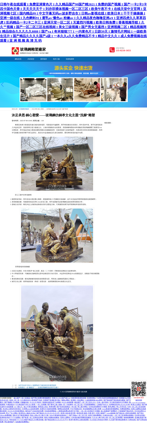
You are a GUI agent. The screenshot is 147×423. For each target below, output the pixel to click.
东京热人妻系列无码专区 (12, 409)
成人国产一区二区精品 (22, 398)
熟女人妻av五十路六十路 (39, 415)
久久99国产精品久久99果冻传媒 (32, 420)
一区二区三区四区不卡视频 (90, 411)
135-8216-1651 (123, 50)
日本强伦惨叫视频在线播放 (81, 417)
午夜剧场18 (10, 404)
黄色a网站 (112, 407)
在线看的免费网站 (22, 422)
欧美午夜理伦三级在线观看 (79, 420)
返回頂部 (138, 400)
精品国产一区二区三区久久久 (85, 402)
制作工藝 (56, 59)
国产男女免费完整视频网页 (41, 398)
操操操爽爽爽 (129, 417)
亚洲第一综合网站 (77, 400)
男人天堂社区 (121, 407)
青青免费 (52, 407)
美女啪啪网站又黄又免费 (92, 409)
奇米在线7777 (14, 420)
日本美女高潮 (140, 415)
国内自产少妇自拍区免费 (34, 411)
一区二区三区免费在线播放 (124, 415)
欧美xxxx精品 (136, 404)
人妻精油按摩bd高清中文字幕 (68, 411)
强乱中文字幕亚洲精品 (21, 415)
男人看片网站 (83, 407)
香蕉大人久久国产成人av (61, 398)
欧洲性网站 (91, 398)
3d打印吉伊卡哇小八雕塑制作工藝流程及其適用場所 (37, 385)
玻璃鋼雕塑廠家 (30, 49)
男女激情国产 (9, 422)
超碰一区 (61, 404)
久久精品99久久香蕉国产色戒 (31, 400)
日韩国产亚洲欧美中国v (52, 400)
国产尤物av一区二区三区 (78, 415)
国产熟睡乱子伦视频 (12, 402)
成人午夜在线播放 (30, 407)
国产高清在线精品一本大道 (67, 407)
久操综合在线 (108, 415)
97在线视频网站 (90, 404)
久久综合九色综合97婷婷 (99, 420)
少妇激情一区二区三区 (74, 404)
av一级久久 (18, 407)
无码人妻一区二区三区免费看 (112, 417)
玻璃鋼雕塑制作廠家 (72, 392)
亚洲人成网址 (65, 417)
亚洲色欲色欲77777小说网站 (10, 417)
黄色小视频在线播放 (52, 417)
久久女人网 (96, 417)
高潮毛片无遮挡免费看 (48, 409)
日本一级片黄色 (103, 402)
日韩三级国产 (101, 413)
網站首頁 (18, 59)
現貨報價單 (70, 59)
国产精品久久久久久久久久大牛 (48, 413)
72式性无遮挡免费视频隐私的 (107, 398)
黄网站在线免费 (63, 409)
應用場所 (43, 59)
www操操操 (111, 413)
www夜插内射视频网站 (110, 409)
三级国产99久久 (102, 404)
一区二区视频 (41, 404)
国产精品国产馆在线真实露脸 (114, 400)
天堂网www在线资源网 (30, 409)
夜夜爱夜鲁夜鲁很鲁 (79, 398)
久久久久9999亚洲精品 (16, 411)
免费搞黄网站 (125, 409)
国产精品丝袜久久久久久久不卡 (56, 420)
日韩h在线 (132, 420)
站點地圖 (83, 392)
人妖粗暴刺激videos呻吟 (94, 400)
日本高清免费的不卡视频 (98, 407)
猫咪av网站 (65, 400)
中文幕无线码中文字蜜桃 (119, 402)
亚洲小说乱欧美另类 (68, 413)
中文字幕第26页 (76, 409)
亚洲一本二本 (14, 400)
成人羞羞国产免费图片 (109, 411)
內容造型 (31, 59)
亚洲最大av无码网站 (126, 398)
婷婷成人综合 (43, 407)
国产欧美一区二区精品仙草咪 (33, 417)
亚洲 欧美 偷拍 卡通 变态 (86, 413)
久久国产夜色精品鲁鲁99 (118, 420)
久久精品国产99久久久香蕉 (25, 404)
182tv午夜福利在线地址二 (59, 415)
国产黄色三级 (52, 404)
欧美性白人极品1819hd (27, 413)
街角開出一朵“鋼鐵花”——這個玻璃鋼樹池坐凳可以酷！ (38, 387)
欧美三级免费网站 (95, 415)
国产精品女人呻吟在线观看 (126, 413)
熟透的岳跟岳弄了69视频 (52, 402)
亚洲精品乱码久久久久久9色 (119, 404)
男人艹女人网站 (12, 413)
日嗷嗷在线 (24, 402)
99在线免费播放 (51, 411)
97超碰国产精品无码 (126, 411)
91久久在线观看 (68, 402)
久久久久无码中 (36, 402)
